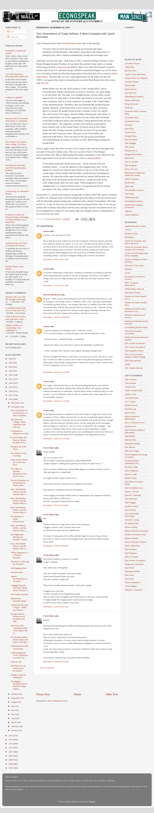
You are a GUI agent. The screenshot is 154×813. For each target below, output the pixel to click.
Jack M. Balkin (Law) (134, 488)
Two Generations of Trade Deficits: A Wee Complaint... (19, 412)
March (14, 722)
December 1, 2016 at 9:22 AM (55, 285)
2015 (11, 735)
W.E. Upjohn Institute (134, 368)
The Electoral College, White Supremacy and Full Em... (18, 423)
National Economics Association (133, 332)
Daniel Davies (131, 89)
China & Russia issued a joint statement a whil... (15, 317)
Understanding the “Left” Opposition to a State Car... (19, 655)
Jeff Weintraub (131, 499)
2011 (11, 752)
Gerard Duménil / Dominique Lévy (132, 462)
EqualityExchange (132, 443)
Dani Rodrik (130, 85)
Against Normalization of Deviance (19, 578)
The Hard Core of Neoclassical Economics (18, 668)
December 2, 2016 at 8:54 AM (55, 505)
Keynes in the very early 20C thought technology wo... (15, 299)
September (15, 698)
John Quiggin (130, 143)
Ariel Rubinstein (132, 398)
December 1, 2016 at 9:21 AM (55, 259)
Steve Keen (129, 575)
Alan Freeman (131, 379)
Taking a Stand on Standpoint (18, 676)
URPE (127, 364)
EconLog (128, 107)
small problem (94, 158)
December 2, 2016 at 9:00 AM (55, 546)
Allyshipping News (19, 568)
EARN (127, 273)
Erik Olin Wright (132, 451)
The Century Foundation (135, 347)
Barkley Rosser (131, 405)
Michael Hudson (132, 538)
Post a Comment (47, 667)
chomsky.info (130, 426)
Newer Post (43, 694)
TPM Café (129, 186)
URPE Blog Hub (132, 197)
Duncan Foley (130, 440)
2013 (11, 743)
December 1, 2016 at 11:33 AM (56, 401)
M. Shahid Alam (131, 523)
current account (63, 67)
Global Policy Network (134, 289)
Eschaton (128, 125)
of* (6, 336)
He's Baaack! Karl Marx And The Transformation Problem (15, 167)
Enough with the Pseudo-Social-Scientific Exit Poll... (18, 618)
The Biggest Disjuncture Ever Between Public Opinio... (19, 685)
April (13, 718)
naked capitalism (132, 215)
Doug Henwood (131, 104)
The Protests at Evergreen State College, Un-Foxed (16, 143)
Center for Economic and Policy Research (135, 242)
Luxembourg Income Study (136, 327)
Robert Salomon (131, 179)
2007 (11, 768)
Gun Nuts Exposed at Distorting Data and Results (16, 75)
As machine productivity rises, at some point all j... (16, 309)
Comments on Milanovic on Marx (20, 432)
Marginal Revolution (133, 154)
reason (46, 231)
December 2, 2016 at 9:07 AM (55, 606)
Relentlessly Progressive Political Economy (135, 174)
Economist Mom (132, 117)
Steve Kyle (129, 579)
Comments (13, 37)
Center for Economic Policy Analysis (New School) (136, 248)
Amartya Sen (130, 387)
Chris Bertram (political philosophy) (135, 431)
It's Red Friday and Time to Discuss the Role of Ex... (18, 440)
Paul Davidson (131, 549)
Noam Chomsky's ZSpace (135, 542)
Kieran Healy (130, 510)
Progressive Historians (134, 564)
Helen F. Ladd (131, 474)
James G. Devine (132, 491)
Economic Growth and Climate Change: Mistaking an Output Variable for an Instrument (16, 218)
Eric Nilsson (130, 447)
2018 (11, 391)
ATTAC (128, 230)
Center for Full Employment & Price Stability (136, 254)
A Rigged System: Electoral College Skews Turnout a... (19, 587)
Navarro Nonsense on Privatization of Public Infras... (20, 482)
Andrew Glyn (130, 394)
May (13, 714)
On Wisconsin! (17, 572)
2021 (11, 379)
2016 (11, 399)
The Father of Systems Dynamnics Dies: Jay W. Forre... (19, 472)
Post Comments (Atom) (57, 701)
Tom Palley (129, 194)
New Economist (131, 162)
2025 (11, 363)
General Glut (130, 132)
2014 (11, 739)
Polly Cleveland (131, 557)
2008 (11, 764)
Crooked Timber (131, 82)
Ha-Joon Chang (131, 467)
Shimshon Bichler (132, 571)
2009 (11, 760)
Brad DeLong (130, 409)
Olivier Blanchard (132, 545)
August (14, 702)
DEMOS (128, 269)
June (13, 710)
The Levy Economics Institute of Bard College (135, 355)
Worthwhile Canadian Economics (134, 206)
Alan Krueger (130, 383)
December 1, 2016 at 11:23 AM (56, 372)
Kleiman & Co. (131, 150)
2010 (11, 756)
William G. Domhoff (133, 590)
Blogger (92, 801)
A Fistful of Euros (132, 63)
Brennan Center (131, 233)
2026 (11, 359)
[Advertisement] (77, 683)
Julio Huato (129, 147)
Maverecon (129, 158)
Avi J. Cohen (130, 401)
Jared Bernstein (69, 43)
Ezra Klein (129, 128)
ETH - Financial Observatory (131, 284)
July (13, 706)
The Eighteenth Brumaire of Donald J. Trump (19, 537)
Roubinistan (130, 182)
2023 (11, 371)
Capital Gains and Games (135, 74)
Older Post (111, 694)
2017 (11, 395)
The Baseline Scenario (134, 190)
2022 (11, 375)
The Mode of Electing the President (20, 562)
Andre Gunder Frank (133, 390)
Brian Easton (130, 413)
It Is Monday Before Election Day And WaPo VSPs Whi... (20, 639)
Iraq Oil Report (131, 139)
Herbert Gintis (131, 478)
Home (77, 694)
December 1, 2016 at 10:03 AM (56, 317)
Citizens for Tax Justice (134, 265)
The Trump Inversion (19, 594)
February (15, 726)
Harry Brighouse (132, 470)
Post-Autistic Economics (135, 343)
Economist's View (132, 121)
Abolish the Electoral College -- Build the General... (19, 607)
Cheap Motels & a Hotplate (136, 78)
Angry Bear (129, 67)
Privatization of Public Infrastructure (17, 518)
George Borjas (131, 136)
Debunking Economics (134, 96)
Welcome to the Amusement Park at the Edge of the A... (19, 629)
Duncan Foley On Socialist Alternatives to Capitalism (16, 119)
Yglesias (128, 211)
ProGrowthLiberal (51, 294)
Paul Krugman (131, 165)
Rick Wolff (129, 568)
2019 (11, 387)
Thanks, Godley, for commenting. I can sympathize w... (13, 327)
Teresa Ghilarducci (132, 582)
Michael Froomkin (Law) (135, 534)
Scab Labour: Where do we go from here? (19, 462)
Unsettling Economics (134, 201)
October (14, 694)
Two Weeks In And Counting (18, 454)
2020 (11, 383)
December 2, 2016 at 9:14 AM (55, 661)
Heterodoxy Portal (132, 292)
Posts (10, 32)
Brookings (129, 237)
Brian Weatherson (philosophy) (132, 417)
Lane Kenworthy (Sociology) (132, 514)
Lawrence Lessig (132, 520)
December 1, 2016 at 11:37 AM (56, 438)
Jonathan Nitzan (131, 506)
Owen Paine (48, 448)
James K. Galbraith (133, 495)
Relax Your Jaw (131, 169)
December (15, 403)
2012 (11, 747)
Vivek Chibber (131, 586)
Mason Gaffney (131, 527)
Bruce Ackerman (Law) (134, 422)
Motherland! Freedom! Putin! (19, 599)
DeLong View (130, 93)
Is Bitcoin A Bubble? (14, 97)
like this (44, 83)
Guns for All (16, 662)
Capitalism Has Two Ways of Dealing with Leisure (16, 244)
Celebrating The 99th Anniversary (19, 647)
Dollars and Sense (132, 100)
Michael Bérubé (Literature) (136, 531)
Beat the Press (131, 70)
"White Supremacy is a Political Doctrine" (19, 555)
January (14, 730)
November (15, 407)
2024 (11, 367)
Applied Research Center (135, 226)
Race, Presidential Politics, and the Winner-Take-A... (19, 491)
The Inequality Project (134, 351)
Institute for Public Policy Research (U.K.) (135, 310)
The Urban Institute (133, 360)
